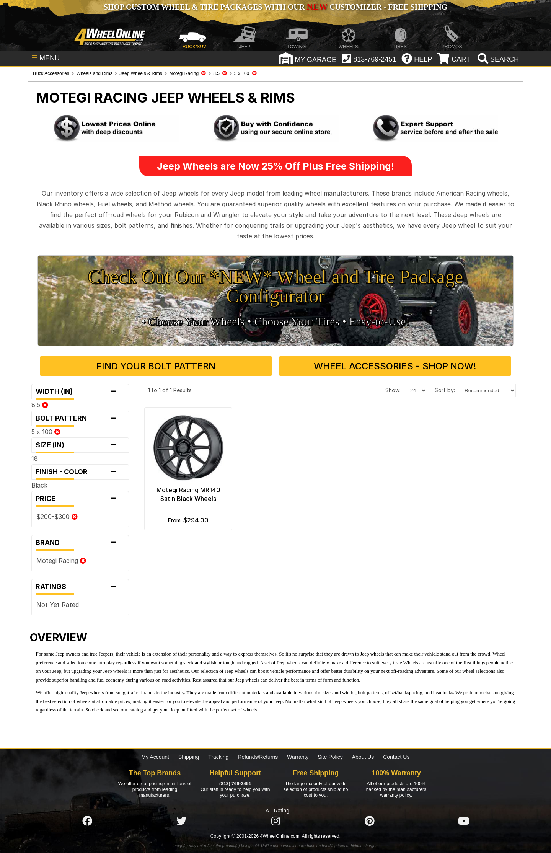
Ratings (80, 586)
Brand (80, 542)
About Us (363, 757)
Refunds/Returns (258, 757)
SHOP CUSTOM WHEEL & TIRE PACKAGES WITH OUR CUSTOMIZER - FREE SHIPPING (275, 7)
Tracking (218, 757)
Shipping (188, 757)
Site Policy (330, 757)
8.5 (39, 405)
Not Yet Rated (57, 604)
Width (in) (80, 391)
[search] (497, 59)
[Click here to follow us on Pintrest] (369, 821)
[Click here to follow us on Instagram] (275, 821)
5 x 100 (45, 431)
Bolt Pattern (80, 418)
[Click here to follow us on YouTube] (463, 821)
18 (34, 458)
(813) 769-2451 (235, 783)
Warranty (297, 757)
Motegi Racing (61, 560)
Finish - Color (80, 472)
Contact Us (396, 757)
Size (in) (80, 445)
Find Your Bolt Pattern (155, 366)
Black (39, 485)
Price (80, 498)
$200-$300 (57, 516)
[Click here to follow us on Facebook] (87, 821)
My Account (155, 757)
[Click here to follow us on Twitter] (181, 821)
